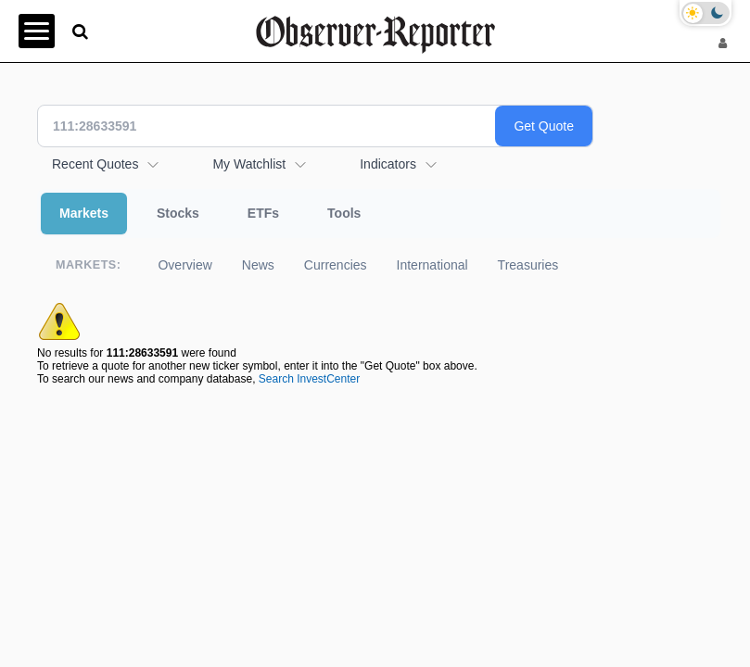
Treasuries (528, 265)
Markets (83, 213)
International (432, 265)
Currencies (335, 265)
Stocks (178, 213)
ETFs (263, 213)
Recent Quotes (95, 164)
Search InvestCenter (309, 378)
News (258, 265)
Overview (184, 265)
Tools (344, 213)
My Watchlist (249, 164)
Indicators (388, 164)
